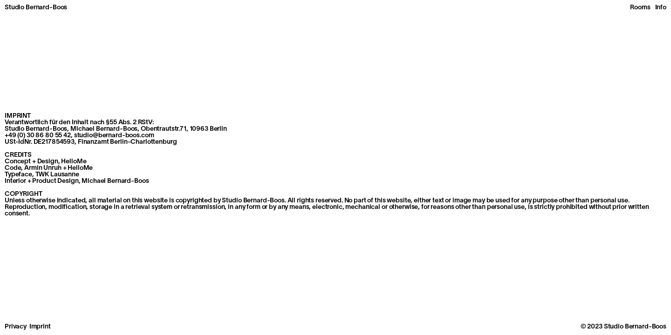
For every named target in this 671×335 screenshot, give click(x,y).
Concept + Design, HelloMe (46, 162)
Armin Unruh (42, 168)
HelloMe (80, 168)
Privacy (16, 327)
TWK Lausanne (57, 175)
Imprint (40, 327)
